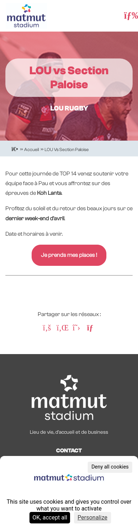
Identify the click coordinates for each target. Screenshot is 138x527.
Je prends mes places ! (69, 255)
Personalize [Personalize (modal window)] (92, 517)
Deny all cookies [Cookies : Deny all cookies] (110, 467)
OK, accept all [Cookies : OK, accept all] (49, 517)
